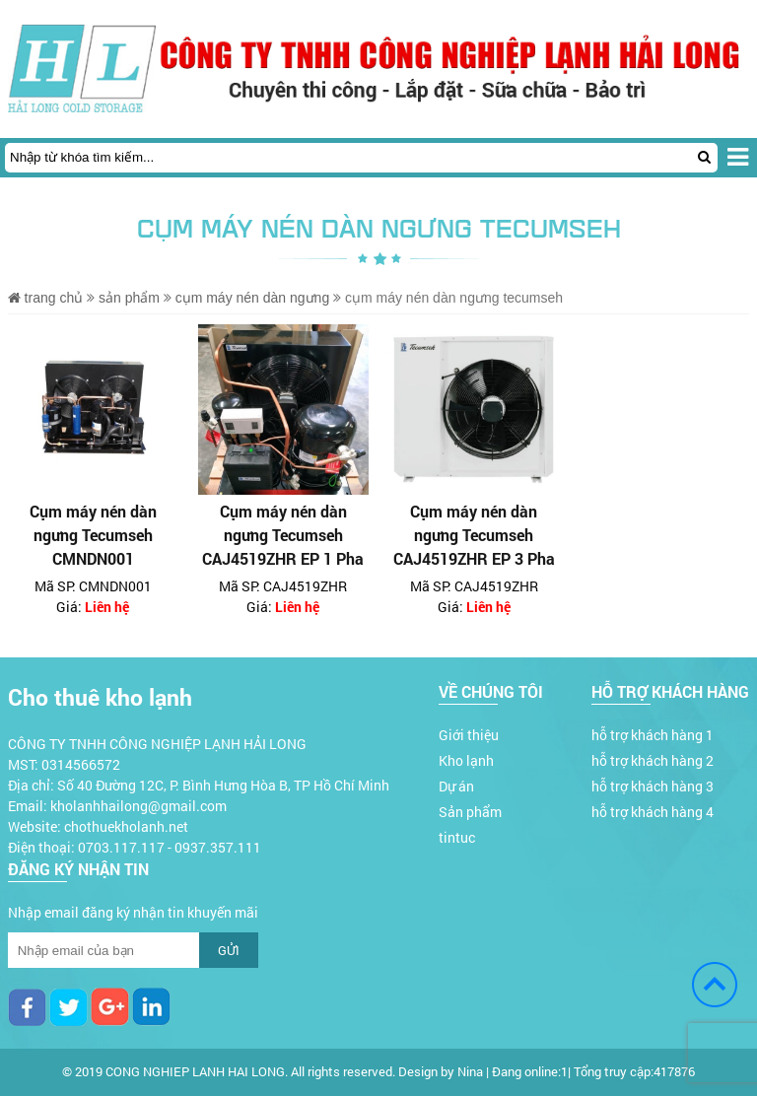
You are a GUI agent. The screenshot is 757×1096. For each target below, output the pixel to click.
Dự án (456, 786)
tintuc (457, 837)
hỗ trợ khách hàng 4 (652, 811)
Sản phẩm (129, 298)
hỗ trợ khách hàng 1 (652, 734)
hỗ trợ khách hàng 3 (652, 786)
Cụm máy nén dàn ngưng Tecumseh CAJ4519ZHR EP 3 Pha (474, 535)
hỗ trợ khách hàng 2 (652, 760)
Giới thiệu (469, 734)
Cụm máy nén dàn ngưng (254, 298)
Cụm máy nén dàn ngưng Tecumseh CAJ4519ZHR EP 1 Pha (283, 535)
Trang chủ (45, 298)
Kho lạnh (466, 760)
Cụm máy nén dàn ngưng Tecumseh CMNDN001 (93, 535)
